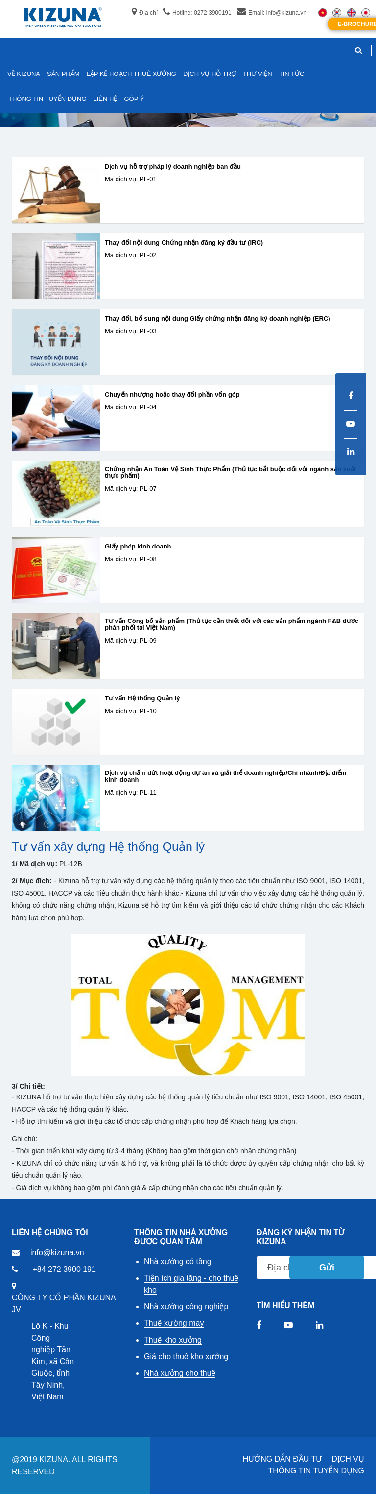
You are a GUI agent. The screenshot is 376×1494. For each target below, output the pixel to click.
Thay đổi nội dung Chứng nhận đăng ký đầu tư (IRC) (184, 242)
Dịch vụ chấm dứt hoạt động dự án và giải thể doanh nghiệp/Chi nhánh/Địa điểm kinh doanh (226, 776)
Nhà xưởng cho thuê (179, 1373)
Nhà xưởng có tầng (178, 1261)
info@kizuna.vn (57, 1252)
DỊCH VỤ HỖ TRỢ (209, 73)
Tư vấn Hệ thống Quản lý (142, 698)
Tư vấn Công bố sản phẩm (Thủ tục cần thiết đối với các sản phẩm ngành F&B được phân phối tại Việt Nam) (231, 624)
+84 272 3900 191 (63, 1269)
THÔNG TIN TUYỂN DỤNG (316, 1471)
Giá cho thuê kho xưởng (186, 1356)
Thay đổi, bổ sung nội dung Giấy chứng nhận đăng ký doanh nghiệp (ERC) (217, 318)
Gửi (326, 1267)
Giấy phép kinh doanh (138, 546)
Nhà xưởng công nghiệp (186, 1306)
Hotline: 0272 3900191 (197, 12)
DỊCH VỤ (347, 1459)
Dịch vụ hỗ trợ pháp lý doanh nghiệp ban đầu (173, 166)
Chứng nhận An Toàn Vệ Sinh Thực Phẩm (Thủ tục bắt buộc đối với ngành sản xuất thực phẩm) (230, 472)
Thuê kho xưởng (173, 1340)
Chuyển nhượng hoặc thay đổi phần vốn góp (172, 394)
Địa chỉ (144, 12)
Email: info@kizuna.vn (271, 12)
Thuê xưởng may (174, 1323)
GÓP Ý (134, 98)
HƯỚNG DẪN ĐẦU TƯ (282, 1459)
